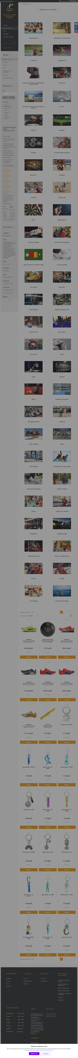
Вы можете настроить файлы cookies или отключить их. (38, 1050)
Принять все (34, 1053)
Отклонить (46, 1053)
